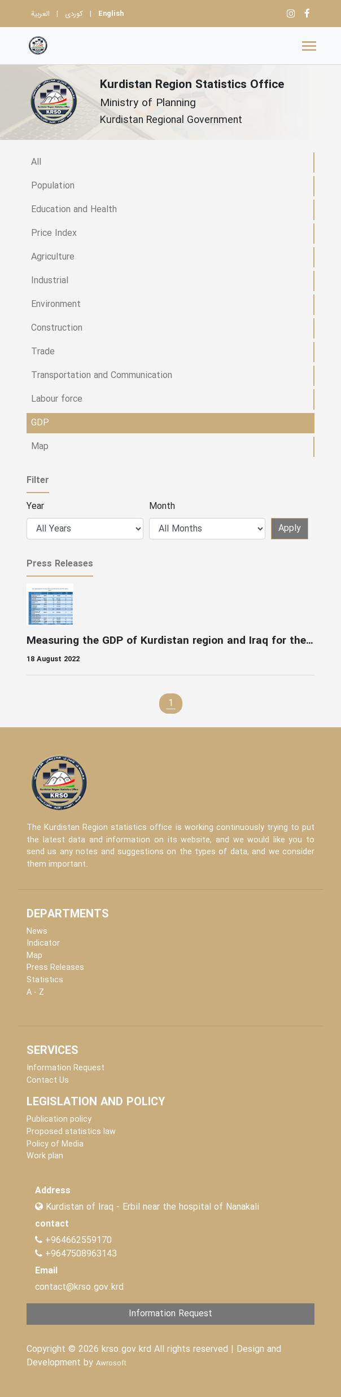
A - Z (35, 992)
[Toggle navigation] (309, 46)
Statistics (45, 980)
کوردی (74, 14)
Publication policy (59, 1119)
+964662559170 (78, 1240)
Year (35, 506)
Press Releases (55, 967)
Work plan (45, 1156)
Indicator (43, 943)
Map (34, 956)
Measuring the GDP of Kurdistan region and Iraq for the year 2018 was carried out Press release (170, 641)
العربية (40, 14)
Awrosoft (111, 1363)
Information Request (65, 1068)
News (37, 931)
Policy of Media (55, 1144)
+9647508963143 (79, 1254)
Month (162, 506)
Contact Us (48, 1080)
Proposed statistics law (71, 1132)
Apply (289, 528)
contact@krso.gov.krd (79, 1287)
